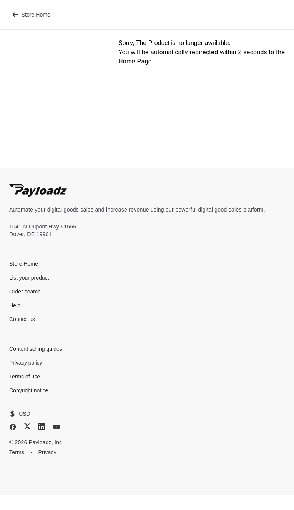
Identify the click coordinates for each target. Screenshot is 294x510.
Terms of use (24, 376)
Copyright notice (28, 390)
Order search (25, 291)
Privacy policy (25, 363)
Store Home (31, 15)
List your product (29, 278)
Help (14, 305)
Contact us (22, 319)
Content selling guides (35, 349)
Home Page (135, 61)
